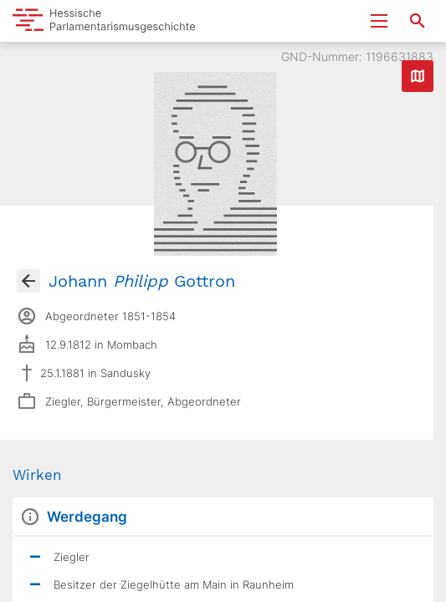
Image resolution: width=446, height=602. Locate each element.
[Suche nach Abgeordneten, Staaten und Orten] (417, 21)
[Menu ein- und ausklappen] (379, 21)
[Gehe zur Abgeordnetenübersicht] (28, 281)
